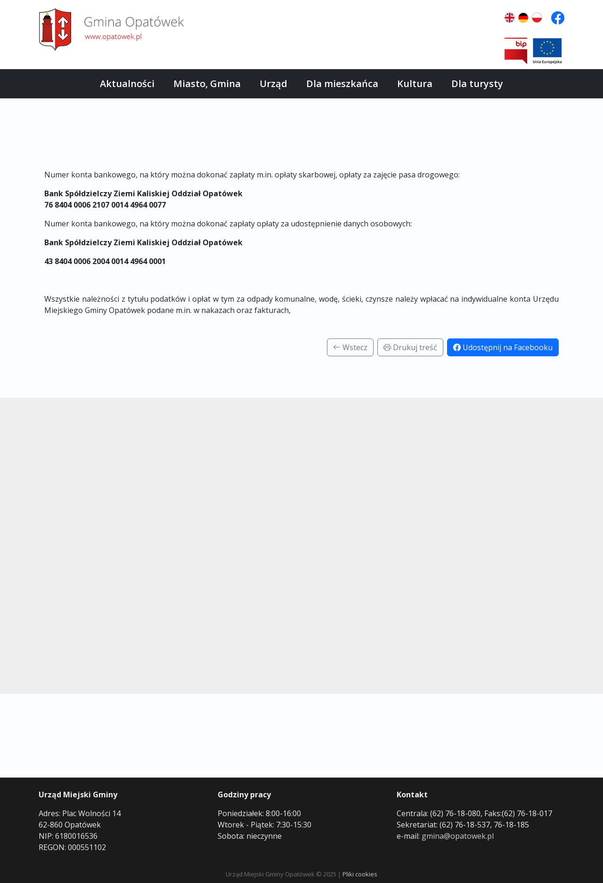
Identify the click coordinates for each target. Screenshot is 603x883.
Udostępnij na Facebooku (503, 347)
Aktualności (127, 83)
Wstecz (350, 347)
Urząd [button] (273, 83)
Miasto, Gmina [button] (207, 83)
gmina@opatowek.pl (458, 836)
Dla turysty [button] (477, 83)
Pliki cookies (359, 874)
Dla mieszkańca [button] (342, 83)
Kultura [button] (414, 83)
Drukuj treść (410, 347)
